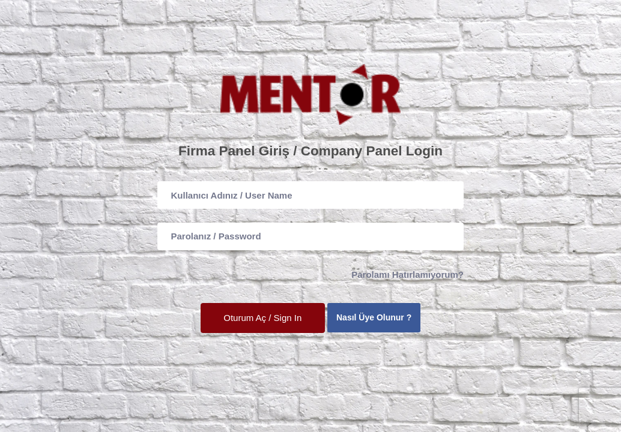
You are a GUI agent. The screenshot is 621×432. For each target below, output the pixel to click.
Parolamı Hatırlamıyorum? (407, 274)
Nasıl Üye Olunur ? (373, 317)
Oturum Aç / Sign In (262, 318)
